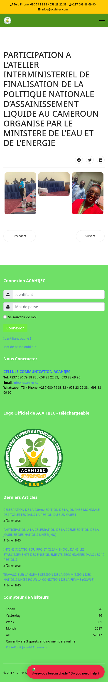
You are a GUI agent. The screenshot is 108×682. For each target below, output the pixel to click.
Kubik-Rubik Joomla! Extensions (26, 647)
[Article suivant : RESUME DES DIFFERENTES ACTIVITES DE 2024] (90, 236)
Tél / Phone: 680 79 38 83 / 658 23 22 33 (40, 4)
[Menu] (102, 20)
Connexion (15, 328)
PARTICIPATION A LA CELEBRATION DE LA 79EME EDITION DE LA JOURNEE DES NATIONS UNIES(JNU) (54, 535)
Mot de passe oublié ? (19, 347)
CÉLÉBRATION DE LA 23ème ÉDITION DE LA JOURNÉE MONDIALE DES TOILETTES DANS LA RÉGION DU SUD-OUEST (54, 515)
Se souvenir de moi (22, 317)
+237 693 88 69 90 (83, 4)
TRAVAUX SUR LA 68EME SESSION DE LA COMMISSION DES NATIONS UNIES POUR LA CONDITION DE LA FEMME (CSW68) (54, 580)
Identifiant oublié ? (17, 338)
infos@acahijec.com (55, 9)
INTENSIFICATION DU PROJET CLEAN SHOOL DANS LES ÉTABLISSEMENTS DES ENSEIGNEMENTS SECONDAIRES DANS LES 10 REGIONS (54, 557)
